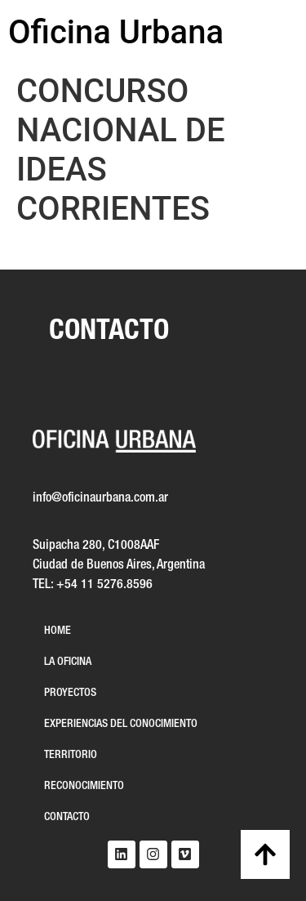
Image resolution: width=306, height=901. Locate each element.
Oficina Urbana (116, 32)
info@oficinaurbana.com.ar (100, 498)
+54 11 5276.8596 (104, 585)
